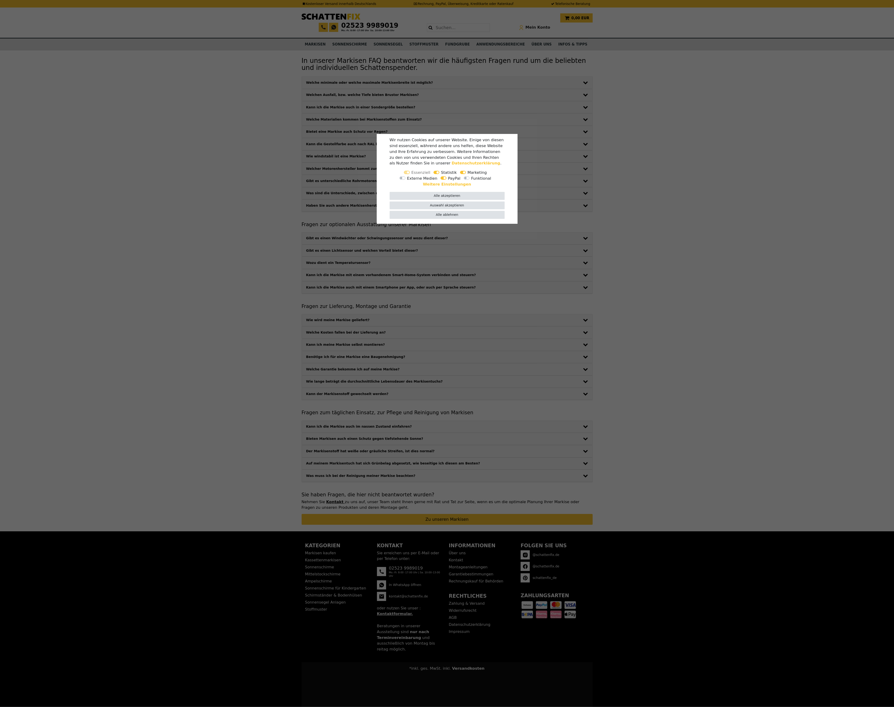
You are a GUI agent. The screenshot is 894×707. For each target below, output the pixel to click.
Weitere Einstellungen (447, 184)
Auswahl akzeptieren (447, 205)
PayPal (454, 178)
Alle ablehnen (447, 215)
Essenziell (420, 172)
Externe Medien (422, 178)
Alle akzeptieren (447, 196)
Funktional (481, 178)
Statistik (449, 172)
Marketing (477, 172)
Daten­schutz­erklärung (476, 163)
